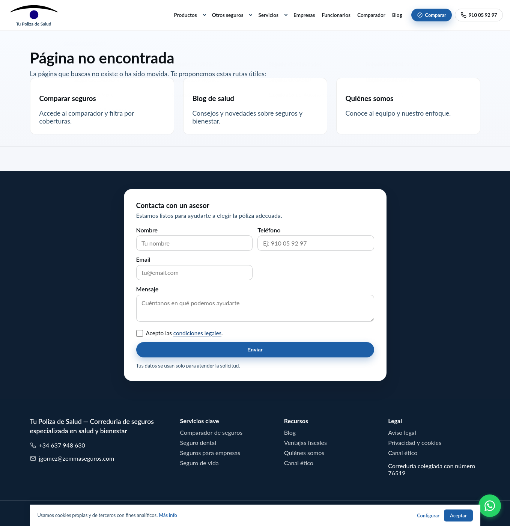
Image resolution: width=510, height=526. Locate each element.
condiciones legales (197, 333)
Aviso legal (402, 433)
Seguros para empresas (210, 453)
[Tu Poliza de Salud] (34, 15)
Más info (168, 515)
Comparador (371, 15)
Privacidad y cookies (414, 443)
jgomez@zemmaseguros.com (72, 458)
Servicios (268, 15)
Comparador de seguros (211, 433)
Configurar (428, 515)
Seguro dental (198, 443)
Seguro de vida (199, 463)
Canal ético (298, 463)
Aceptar (458, 515)
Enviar (255, 350)
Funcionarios (336, 15)
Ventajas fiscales (305, 443)
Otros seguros (228, 15)
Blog (397, 15)
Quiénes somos (304, 453)
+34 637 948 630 (57, 445)
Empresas (304, 15)
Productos (185, 15)
